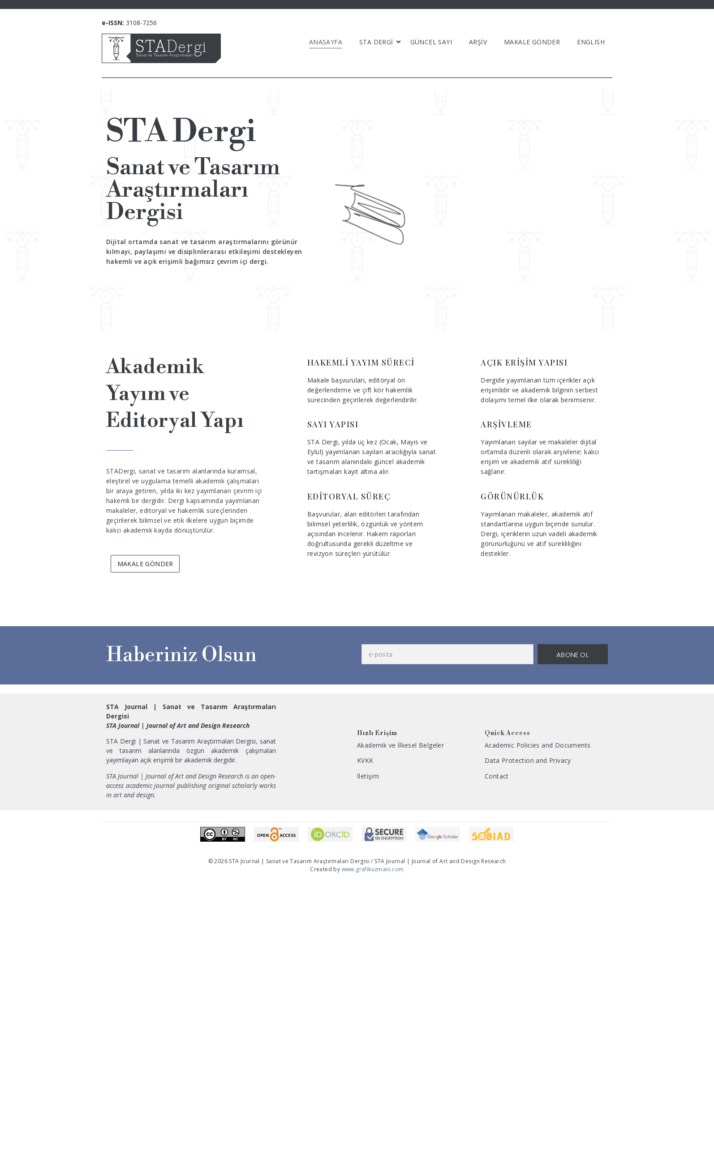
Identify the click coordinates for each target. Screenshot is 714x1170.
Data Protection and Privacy (528, 760)
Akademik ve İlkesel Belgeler (400, 745)
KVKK (365, 760)
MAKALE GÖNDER (532, 42)
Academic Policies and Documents (537, 745)
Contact (497, 776)
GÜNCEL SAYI (431, 42)
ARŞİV (478, 42)
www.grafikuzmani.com (372, 869)
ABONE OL (572, 654)
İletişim (368, 776)
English (591, 42)
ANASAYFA (325, 42)
